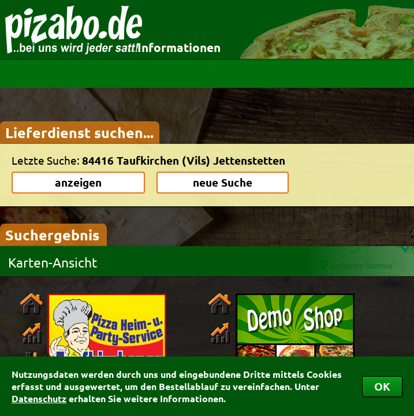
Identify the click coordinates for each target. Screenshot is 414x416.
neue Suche (222, 182)
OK (382, 386)
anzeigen (78, 182)
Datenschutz (39, 398)
